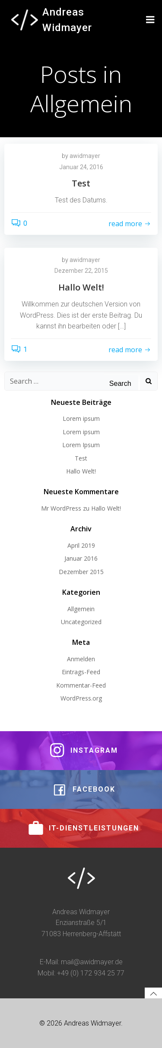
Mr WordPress (61, 508)
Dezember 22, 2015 (81, 270)
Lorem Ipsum (81, 445)
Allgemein (81, 609)
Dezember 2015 (81, 572)
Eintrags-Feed (81, 672)
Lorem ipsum (81, 418)
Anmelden (81, 659)
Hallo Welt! (81, 471)
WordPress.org (81, 698)
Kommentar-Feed (81, 685)
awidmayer (85, 155)
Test (81, 458)
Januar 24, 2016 (81, 167)
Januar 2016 (81, 558)
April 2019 (81, 545)
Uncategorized (81, 622)
